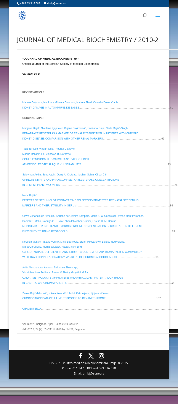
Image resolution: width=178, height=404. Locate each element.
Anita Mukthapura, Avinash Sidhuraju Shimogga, (50, 267)
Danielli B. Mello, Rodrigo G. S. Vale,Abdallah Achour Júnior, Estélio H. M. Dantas (69, 221)
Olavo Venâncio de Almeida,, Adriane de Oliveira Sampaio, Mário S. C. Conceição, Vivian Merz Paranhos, (83, 215)
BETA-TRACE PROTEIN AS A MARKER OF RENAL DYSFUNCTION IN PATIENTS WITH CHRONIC (80, 133)
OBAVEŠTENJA (31, 308)
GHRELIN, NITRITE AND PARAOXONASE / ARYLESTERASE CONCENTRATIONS (70, 179)
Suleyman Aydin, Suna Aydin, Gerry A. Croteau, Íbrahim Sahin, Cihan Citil (64, 174)
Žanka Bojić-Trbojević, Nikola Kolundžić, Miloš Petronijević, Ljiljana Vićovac (65, 293)
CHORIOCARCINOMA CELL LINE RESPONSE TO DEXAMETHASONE (64, 298)
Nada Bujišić (29, 195)
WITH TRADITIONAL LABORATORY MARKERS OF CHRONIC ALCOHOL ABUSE (70, 257)
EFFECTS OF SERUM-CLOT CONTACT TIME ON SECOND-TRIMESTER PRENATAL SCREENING (80, 200)
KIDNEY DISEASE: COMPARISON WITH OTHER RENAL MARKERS (62, 138)
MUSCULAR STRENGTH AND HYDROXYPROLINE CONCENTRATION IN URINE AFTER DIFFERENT (82, 226)
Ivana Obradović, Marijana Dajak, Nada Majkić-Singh (52, 246)
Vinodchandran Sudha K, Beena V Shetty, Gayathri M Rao (55, 272)
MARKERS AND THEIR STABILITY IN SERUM (49, 205)
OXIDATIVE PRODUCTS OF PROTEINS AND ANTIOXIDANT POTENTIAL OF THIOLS (72, 277)
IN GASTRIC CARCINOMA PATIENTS (44, 282)
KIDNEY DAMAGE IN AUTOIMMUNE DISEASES (50, 107)
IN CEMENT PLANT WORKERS (41, 185)
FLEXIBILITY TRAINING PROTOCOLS (44, 231)
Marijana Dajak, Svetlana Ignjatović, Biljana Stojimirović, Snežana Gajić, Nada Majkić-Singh (75, 128)
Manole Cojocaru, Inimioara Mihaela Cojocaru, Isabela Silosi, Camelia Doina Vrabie (70, 102)
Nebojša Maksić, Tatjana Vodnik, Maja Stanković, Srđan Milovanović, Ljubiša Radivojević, (73, 241)
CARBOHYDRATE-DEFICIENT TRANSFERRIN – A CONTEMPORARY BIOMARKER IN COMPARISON (82, 251)
